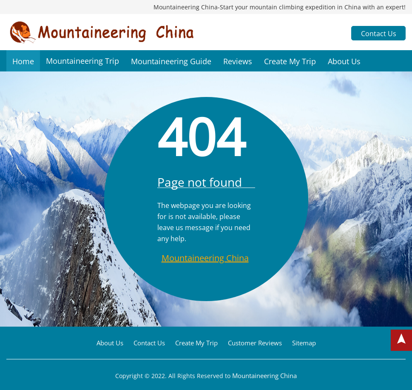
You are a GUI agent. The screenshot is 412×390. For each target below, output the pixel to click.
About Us (344, 61)
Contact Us (378, 33)
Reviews (237, 61)
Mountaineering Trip (82, 61)
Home (23, 61)
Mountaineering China (205, 258)
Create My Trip (290, 61)
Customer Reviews (255, 343)
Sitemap (304, 343)
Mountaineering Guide (171, 61)
